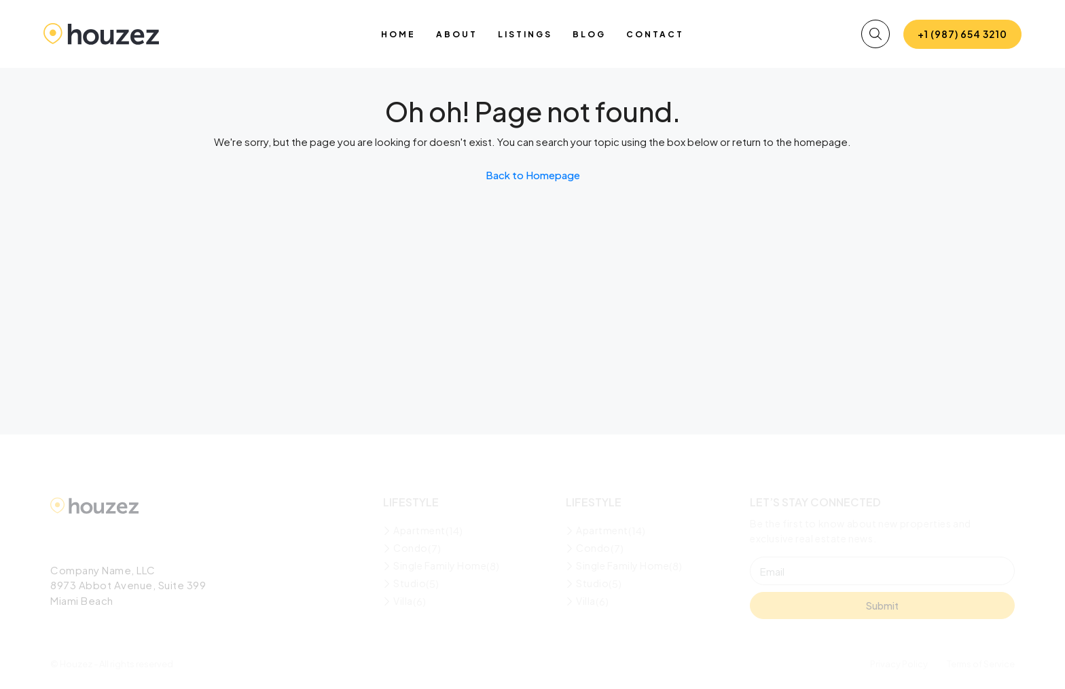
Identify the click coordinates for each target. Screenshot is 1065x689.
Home (398, 34)
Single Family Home (439, 565)
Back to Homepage (533, 174)
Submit (882, 605)
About (456, 34)
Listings (525, 34)
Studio (409, 583)
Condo (410, 548)
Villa (403, 601)
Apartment (419, 530)
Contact (655, 34)
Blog (589, 34)
